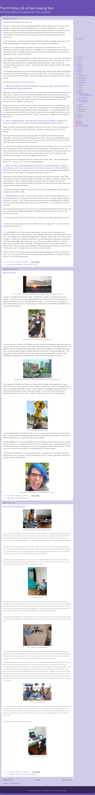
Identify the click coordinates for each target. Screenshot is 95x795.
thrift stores (26, 498)
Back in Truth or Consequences (14, 506)
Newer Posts (8, 780)
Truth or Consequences (22, 774)
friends (14, 264)
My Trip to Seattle (9, 273)
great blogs (20, 264)
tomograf (53, 790)
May (80, 92)
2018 (78, 59)
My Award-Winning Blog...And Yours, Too (17, 22)
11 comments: (25, 772)
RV (32, 264)
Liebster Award (27, 264)
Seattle (20, 498)
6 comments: (25, 262)
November (82, 78)
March (80, 106)
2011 (78, 114)
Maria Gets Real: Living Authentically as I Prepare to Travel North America (32, 166)
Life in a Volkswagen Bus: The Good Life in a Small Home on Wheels (30, 121)
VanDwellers (47, 123)
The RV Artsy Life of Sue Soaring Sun (26, 8)
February (81, 109)
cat (8, 774)
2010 (78, 116)
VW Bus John (26, 529)
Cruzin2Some (10, 232)
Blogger (65, 790)
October (81, 80)
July (80, 87)
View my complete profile (82, 125)
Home (37, 780)
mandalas (12, 774)
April (80, 104)
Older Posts (67, 780)
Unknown (80, 123)
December (82, 75)
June (80, 89)
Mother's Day (14, 498)
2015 (78, 66)
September (82, 82)
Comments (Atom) (15, 783)
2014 (78, 69)
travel (35, 264)
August (81, 85)
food (11, 264)
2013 (78, 71)
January (81, 111)
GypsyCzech (10, 196)
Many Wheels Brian (36, 529)
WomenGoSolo (33, 774)
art (8, 264)
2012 (78, 73)
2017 (78, 62)
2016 (78, 64)
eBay (8, 498)
